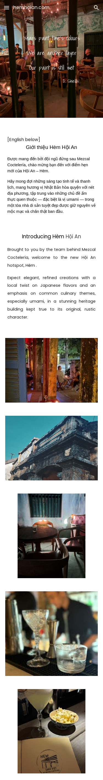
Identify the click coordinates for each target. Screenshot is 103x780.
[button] (6, 7)
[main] (51, 59)
